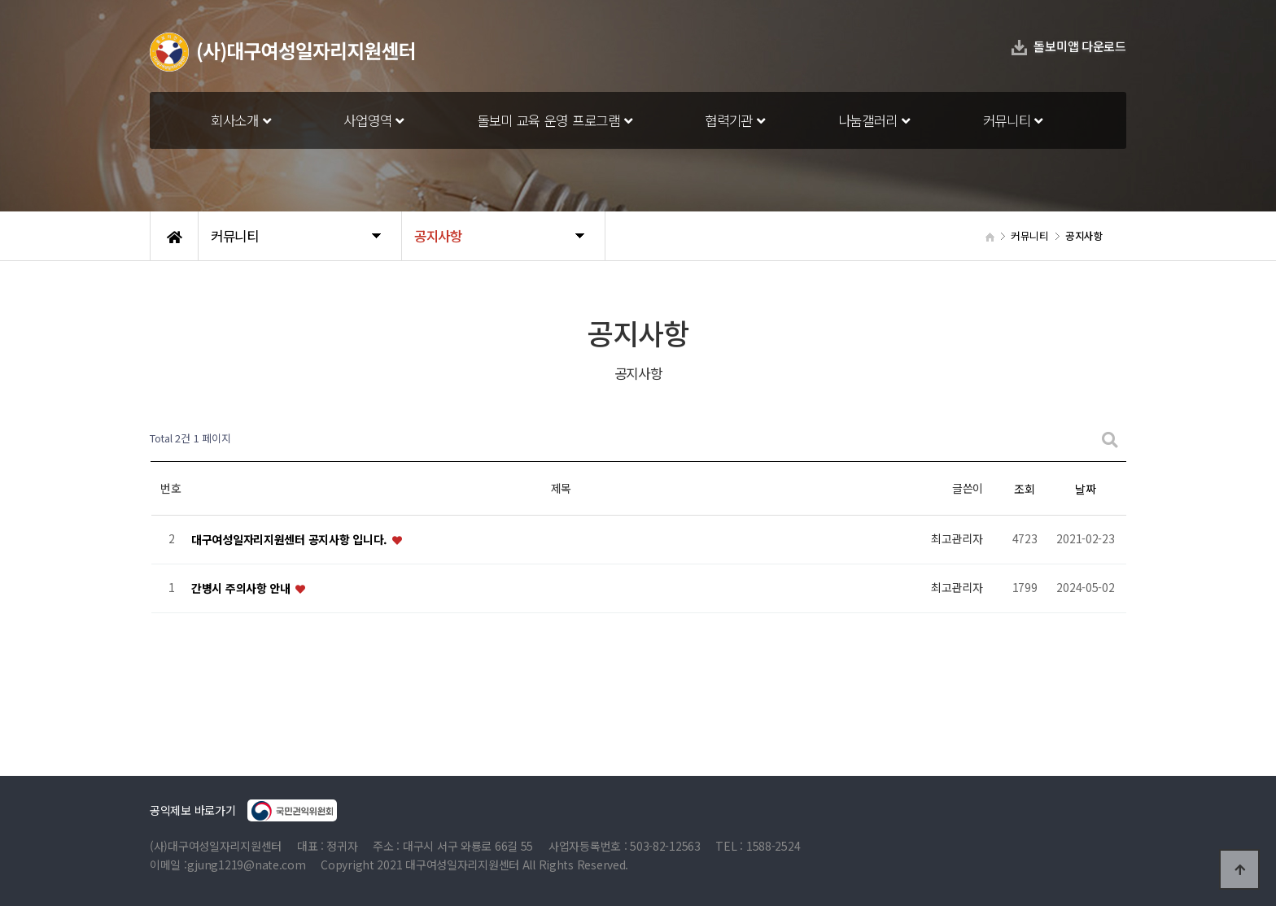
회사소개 (240, 120)
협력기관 (734, 120)
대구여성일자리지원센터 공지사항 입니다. (291, 539)
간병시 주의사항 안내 (242, 588)
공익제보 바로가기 (243, 810)
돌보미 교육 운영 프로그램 (554, 120)
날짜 (1085, 489)
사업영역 (373, 120)
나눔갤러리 (874, 120)
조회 (1024, 489)
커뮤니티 (1012, 120)
